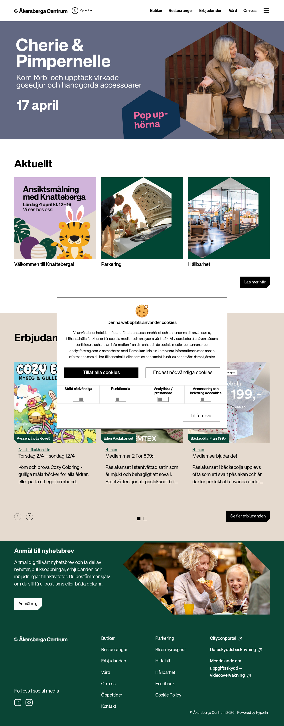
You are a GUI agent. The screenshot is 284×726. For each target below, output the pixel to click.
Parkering (164, 638)
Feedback (165, 684)
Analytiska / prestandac (163, 391)
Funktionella (120, 389)
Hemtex (111, 450)
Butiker (156, 11)
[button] (81, 10)
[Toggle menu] (266, 10)
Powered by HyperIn (252, 713)
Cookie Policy (168, 695)
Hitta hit (162, 661)
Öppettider (86, 10)
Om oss (249, 11)
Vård (233, 11)
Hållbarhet (165, 672)
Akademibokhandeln (34, 450)
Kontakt (108, 706)
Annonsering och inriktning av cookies (205, 391)
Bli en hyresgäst (170, 650)
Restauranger (181, 11)
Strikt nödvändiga (78, 389)
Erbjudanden (210, 11)
